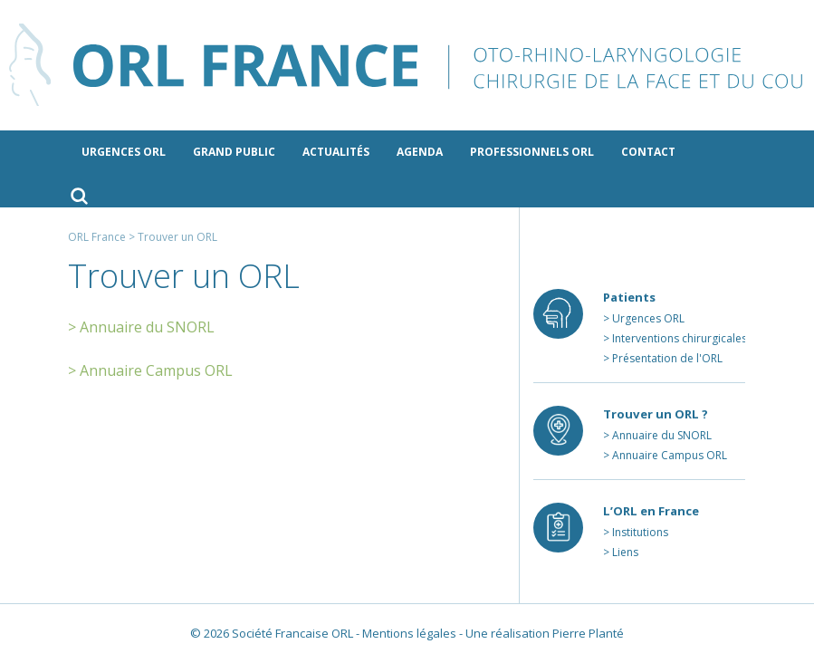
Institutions (640, 532)
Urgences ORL (123, 151)
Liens (625, 552)
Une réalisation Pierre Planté (544, 633)
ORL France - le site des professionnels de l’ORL (407, 65)
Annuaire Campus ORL (669, 455)
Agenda (420, 151)
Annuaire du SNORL (662, 435)
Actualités (335, 151)
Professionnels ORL (532, 151)
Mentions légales (409, 633)
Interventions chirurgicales (679, 338)
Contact (648, 151)
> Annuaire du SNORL (141, 327)
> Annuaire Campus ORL (150, 370)
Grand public (234, 151)
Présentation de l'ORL (667, 358)
